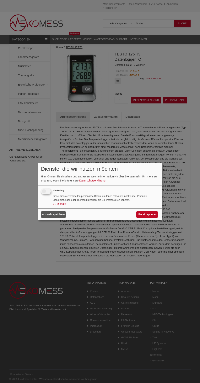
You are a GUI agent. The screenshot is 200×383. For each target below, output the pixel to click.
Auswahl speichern (53, 214)
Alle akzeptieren (147, 214)
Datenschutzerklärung (92, 180)
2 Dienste (59, 203)
